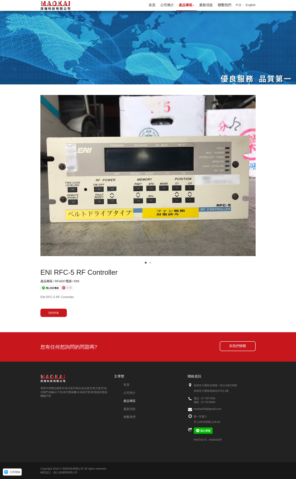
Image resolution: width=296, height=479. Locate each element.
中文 (239, 5)
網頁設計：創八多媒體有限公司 (58, 472)
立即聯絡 (15, 472)
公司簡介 (129, 392)
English (251, 5)
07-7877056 (208, 398)
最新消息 (129, 409)
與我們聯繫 (237, 346)
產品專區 (129, 400)
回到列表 (53, 312)
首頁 (126, 384)
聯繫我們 (129, 417)
